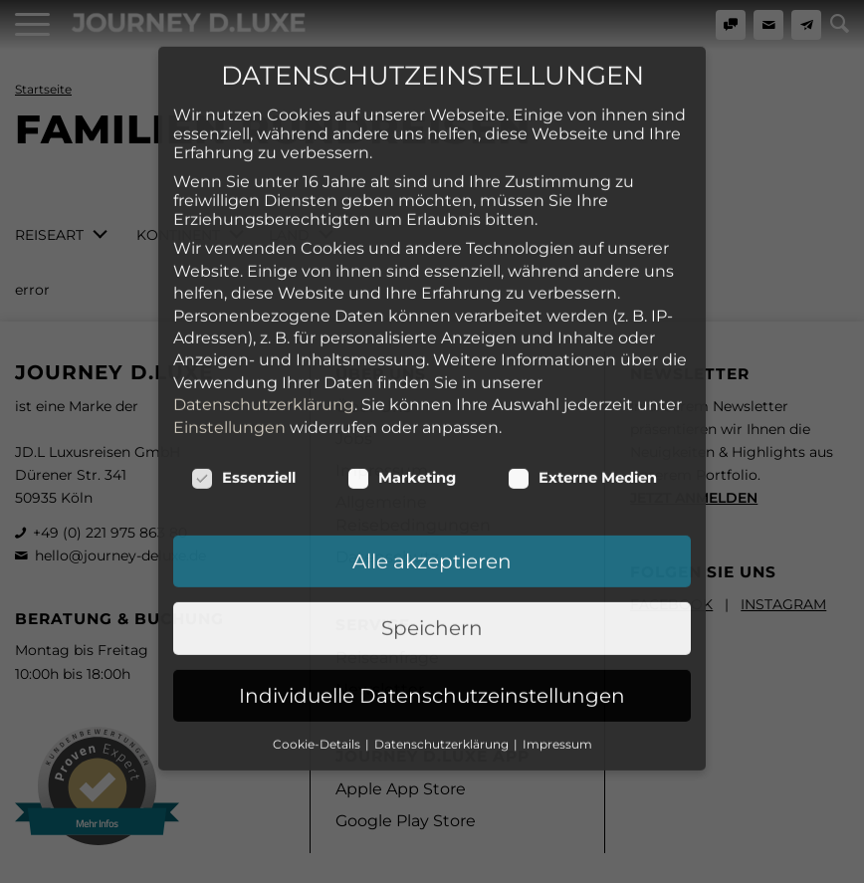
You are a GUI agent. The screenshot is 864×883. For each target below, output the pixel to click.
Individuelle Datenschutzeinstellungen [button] (432, 573)
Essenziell (243, 355)
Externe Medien (582, 355)
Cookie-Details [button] (318, 621)
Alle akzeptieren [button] (432, 439)
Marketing (401, 355)
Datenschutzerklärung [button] (443, 621)
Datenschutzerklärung (263, 282)
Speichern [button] (432, 506)
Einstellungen (229, 305)
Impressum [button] (557, 621)
